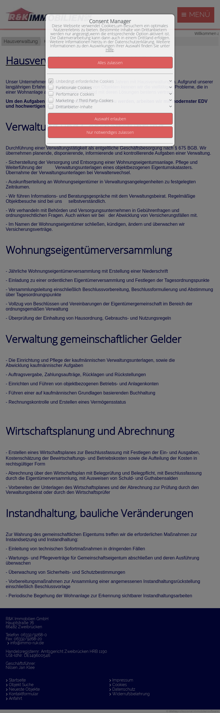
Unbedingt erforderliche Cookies (85, 81)
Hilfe (110, 49)
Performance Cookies (75, 94)
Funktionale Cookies (74, 87)
